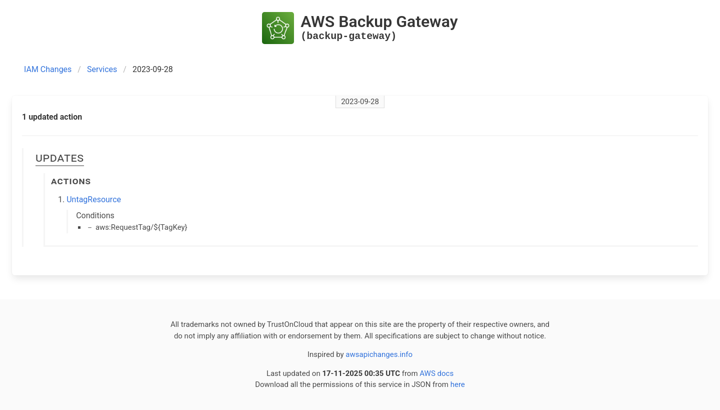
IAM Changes (48, 69)
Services (102, 69)
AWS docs (437, 373)
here (457, 384)
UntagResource (93, 199)
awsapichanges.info (379, 354)
